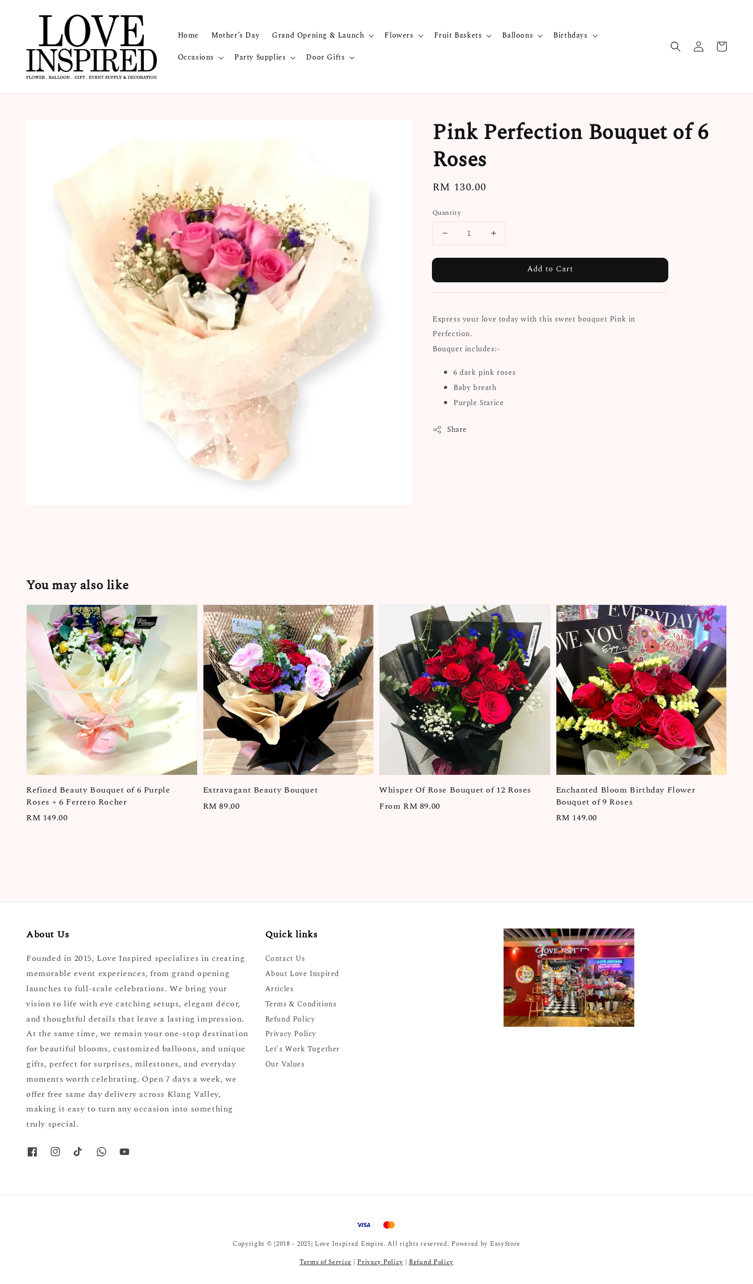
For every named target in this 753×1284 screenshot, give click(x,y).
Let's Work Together (302, 1049)
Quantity (446, 213)
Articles (279, 988)
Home (188, 35)
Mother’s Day (235, 35)
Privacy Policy (290, 1033)
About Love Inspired (302, 973)
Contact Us (285, 959)
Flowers (398, 35)
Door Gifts (325, 57)
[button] (675, 46)
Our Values (285, 1064)
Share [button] (449, 429)
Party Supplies (260, 57)
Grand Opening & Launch (318, 35)
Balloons (517, 35)
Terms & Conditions (301, 1004)
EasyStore (505, 1244)
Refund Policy (290, 1019)
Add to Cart (550, 269)
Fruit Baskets (458, 35)
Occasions (196, 57)
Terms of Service (325, 1262)
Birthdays (570, 35)
